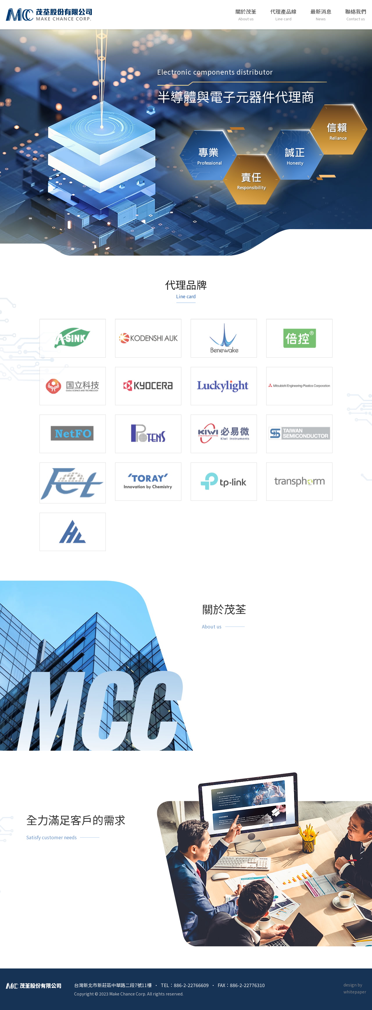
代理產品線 (283, 15)
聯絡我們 (355, 15)
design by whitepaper (355, 988)
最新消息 (320, 15)
